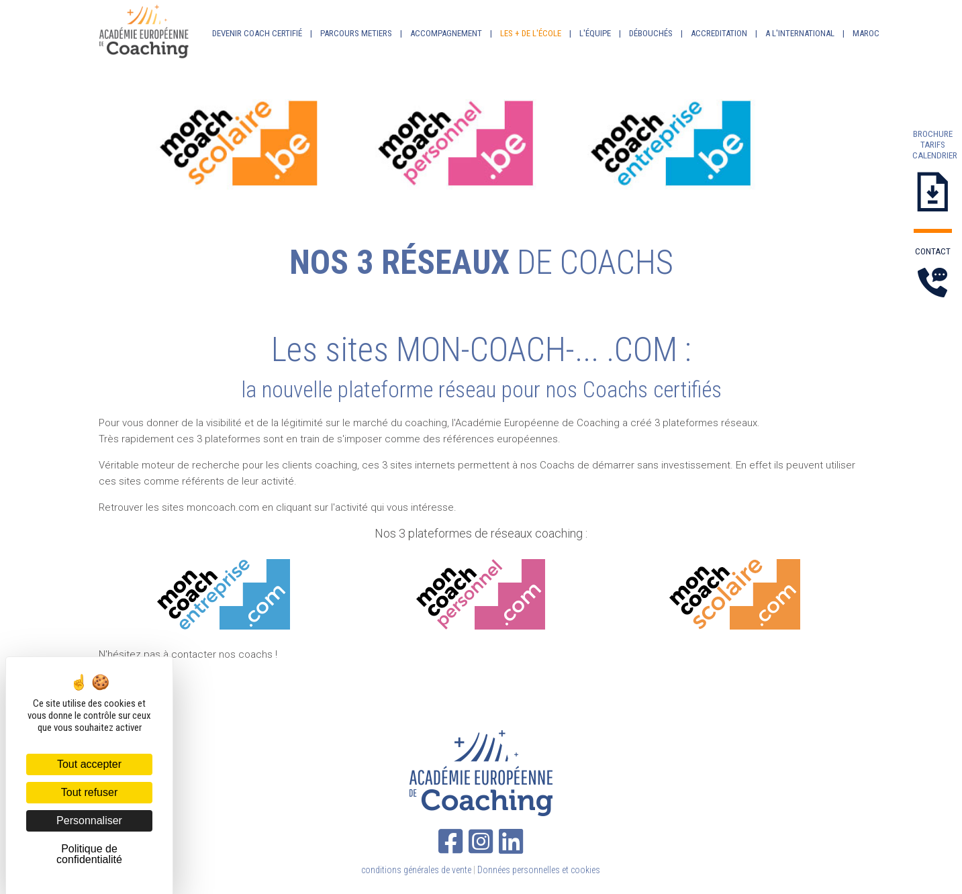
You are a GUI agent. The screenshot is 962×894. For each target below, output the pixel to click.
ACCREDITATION (719, 33)
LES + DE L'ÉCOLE (530, 33)
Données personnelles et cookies (538, 869)
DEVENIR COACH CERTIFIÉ (257, 33)
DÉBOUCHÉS (651, 33)
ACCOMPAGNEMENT (446, 33)
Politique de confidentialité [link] (89, 854)
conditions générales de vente (416, 869)
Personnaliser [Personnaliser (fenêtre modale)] (89, 820)
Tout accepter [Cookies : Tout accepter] (89, 764)
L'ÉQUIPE (595, 33)
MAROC (866, 33)
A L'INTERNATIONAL (799, 33)
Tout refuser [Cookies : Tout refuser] (89, 792)
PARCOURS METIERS (356, 33)
